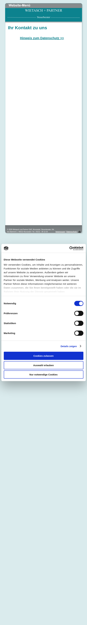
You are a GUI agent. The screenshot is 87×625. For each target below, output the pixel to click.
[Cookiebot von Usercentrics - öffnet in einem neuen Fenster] (69, 248)
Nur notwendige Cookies (43, 374)
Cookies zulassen (43, 355)
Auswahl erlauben (43, 365)
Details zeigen (69, 346)
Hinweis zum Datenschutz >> (42, 38)
